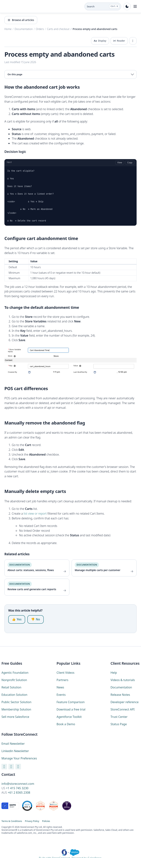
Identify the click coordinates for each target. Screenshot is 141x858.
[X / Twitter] (18, 766)
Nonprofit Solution (14, 680)
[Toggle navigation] (135, 6)
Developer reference (125, 702)
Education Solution (14, 695)
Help (114, 673)
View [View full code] (119, 162)
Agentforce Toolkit (69, 717)
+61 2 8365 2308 (19, 793)
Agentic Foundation (14, 673)
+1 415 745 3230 (17, 788)
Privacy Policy (32, 821)
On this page (15, 74)
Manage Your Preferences (19, 758)
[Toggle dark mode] (127, 6)
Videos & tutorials (123, 680)
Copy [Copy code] (129, 162)
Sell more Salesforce (15, 717)
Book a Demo (66, 724)
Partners (62, 680)
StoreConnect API (123, 709)
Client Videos (65, 673)
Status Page (119, 724)
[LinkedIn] (11, 766)
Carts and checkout (58, 29)
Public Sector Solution (16, 702)
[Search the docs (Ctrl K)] (102, 6)
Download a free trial (71, 709)
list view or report (35, 513)
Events (61, 695)
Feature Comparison (71, 702)
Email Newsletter (13, 744)
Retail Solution (11, 687)
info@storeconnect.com (17, 784)
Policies (46, 821)
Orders (40, 29)
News (60, 687)
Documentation (121, 687)
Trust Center (119, 717)
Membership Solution (16, 709)
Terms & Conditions (11, 821)
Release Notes (120, 695)
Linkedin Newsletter (15, 751)
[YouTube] (4, 766)
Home (8, 29)
